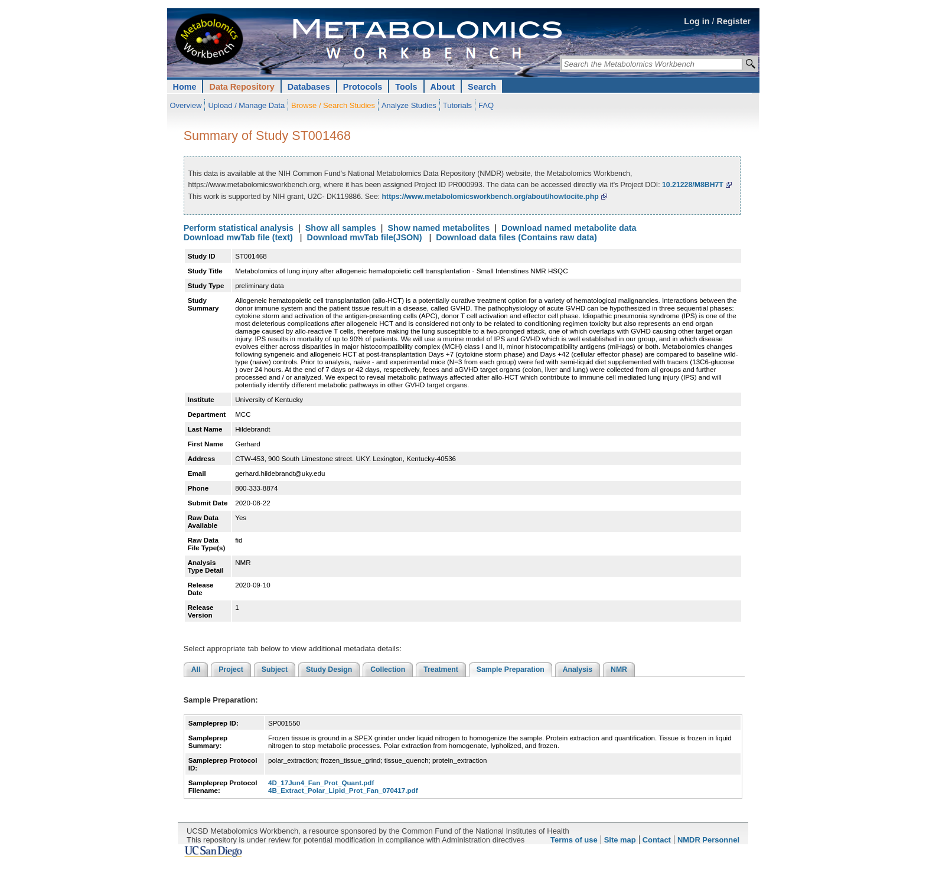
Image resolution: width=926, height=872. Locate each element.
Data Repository (241, 87)
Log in (696, 21)
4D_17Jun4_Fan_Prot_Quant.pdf (321, 782)
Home (185, 87)
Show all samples (340, 228)
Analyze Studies (409, 105)
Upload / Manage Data (246, 105)
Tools (406, 87)
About (443, 87)
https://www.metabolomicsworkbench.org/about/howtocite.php (490, 196)
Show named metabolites (438, 228)
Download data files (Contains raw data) (516, 237)
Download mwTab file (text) (238, 237)
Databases (309, 87)
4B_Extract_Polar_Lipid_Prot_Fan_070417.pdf (343, 790)
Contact (657, 839)
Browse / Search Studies (333, 105)
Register (734, 21)
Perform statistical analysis (239, 228)
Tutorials (457, 105)
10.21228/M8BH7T (692, 185)
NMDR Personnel (708, 839)
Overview (186, 105)
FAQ (486, 105)
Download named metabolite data (569, 228)
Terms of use (574, 839)
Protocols (362, 87)
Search (482, 87)
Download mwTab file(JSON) (364, 237)
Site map (620, 839)
